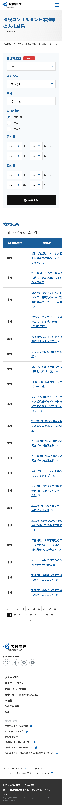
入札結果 (43, 44)
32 (47, 615)
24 (36, 615)
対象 (15, 123)
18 (55, 608)
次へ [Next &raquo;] (32, 621)
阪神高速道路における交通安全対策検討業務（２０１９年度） (46, 257)
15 (39, 608)
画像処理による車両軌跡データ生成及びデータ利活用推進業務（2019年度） (46, 544)
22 (26, 615)
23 (31, 615)
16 (44, 608)
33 (52, 615)
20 (15, 615)
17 (50, 608)
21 (20, 615)
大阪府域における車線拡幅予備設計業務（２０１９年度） (46, 490)
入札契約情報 (30, 44)
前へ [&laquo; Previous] (9, 608)
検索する (33, 200)
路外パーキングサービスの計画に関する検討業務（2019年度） (46, 321)
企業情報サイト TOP (12, 44)
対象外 (17, 129)
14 (34, 608)
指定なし (18, 117)
